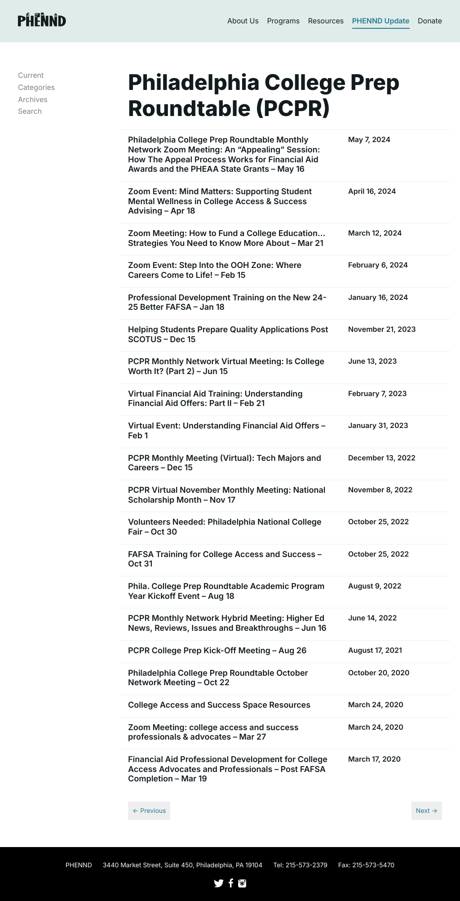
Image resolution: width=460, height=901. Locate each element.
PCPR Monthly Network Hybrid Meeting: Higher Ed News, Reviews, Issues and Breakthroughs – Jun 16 (227, 623)
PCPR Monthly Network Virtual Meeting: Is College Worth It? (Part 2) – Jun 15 (226, 366)
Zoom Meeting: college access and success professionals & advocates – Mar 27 (213, 732)
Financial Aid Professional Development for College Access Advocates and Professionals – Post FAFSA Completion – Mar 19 (227, 769)
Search (30, 111)
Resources (326, 20)
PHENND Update (381, 20)
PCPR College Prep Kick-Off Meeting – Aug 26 (217, 651)
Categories (36, 87)
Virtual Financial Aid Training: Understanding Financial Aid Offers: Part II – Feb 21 (215, 399)
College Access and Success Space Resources (219, 705)
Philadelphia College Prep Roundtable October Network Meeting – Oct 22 (218, 678)
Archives (33, 99)
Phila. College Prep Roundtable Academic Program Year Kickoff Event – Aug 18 (226, 591)
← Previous (149, 811)
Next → (427, 811)
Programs (283, 20)
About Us (243, 20)
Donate (430, 20)
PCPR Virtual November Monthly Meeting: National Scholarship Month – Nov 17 (227, 495)
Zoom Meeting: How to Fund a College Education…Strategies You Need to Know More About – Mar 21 (226, 238)
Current (31, 75)
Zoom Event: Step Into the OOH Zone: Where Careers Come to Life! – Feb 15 (214, 270)
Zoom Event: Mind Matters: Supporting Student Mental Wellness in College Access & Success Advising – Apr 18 (220, 201)
